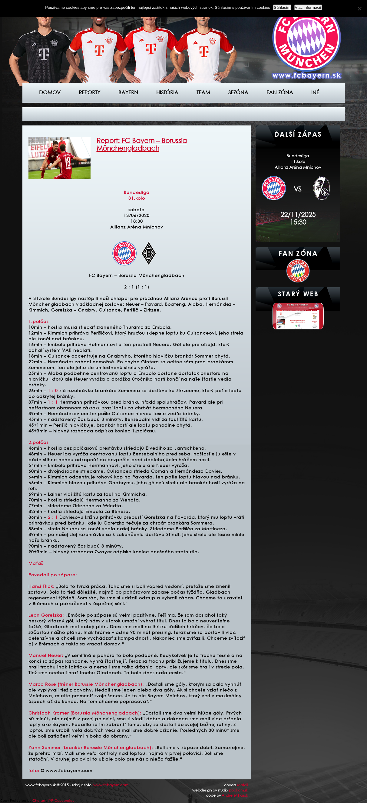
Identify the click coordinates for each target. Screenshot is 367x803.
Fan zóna (279, 92)
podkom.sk (238, 790)
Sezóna (238, 92)
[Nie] (359, 8)
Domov (50, 92)
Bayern (128, 92)
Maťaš (242, 785)
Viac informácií (308, 7)
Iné (315, 92)
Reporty (89, 92)
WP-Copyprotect (62, 800)
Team (203, 92)
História (167, 92)
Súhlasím (282, 7)
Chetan (38, 800)
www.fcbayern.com (110, 785)
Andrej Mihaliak (235, 795)
